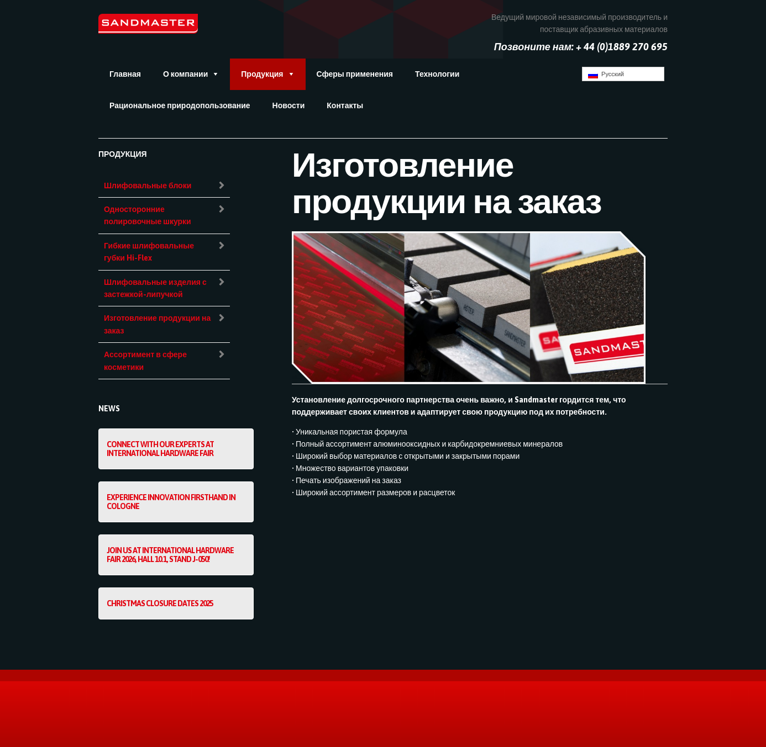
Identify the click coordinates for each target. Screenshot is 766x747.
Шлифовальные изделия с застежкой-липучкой (155, 288)
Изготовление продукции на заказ (157, 324)
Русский (606, 74)
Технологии (437, 74)
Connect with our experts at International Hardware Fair (160, 449)
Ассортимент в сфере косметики (145, 360)
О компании (185, 74)
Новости (288, 105)
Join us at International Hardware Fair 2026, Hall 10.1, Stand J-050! (170, 555)
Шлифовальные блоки (147, 185)
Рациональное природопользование (179, 105)
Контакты (345, 105)
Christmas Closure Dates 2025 (160, 603)
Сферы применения (355, 74)
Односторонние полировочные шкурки (147, 215)
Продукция (262, 74)
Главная (125, 74)
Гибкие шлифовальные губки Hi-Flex (149, 251)
